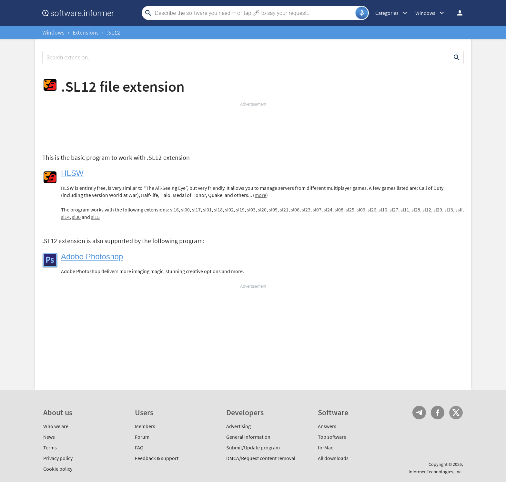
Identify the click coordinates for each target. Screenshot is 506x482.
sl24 (328, 209)
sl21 (284, 209)
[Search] (254, 12)
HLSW (72, 173)
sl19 (240, 209)
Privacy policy (58, 458)
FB (437, 412)
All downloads (333, 458)
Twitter (456, 412)
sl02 (229, 209)
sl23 (306, 209)
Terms (50, 447)
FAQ (139, 447)
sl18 (218, 209)
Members (145, 426)
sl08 (339, 209)
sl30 (76, 217)
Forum (142, 437)
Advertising (238, 426)
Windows (53, 32)
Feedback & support (156, 458)
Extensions (86, 32)
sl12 (426, 209)
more (260, 195)
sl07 (317, 209)
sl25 (350, 209)
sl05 (273, 209)
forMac (325, 447)
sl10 (383, 209)
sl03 (251, 209)
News (49, 437)
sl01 (207, 209)
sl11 (404, 209)
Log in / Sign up (457, 13)
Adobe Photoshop (92, 256)
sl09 (361, 209)
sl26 (372, 209)
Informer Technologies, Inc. (436, 471)
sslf (458, 209)
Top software (332, 437)
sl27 (394, 209)
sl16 (174, 209)
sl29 (437, 209)
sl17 (196, 209)
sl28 (415, 209)
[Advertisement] (253, 127)
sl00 (185, 209)
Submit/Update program (253, 447)
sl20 (262, 209)
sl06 (295, 209)
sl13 (448, 209)
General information (248, 437)
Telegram (419, 412)
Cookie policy (57, 469)
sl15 (95, 217)
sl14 (65, 217)
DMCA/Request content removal (260, 458)
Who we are (55, 426)
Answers (327, 426)
